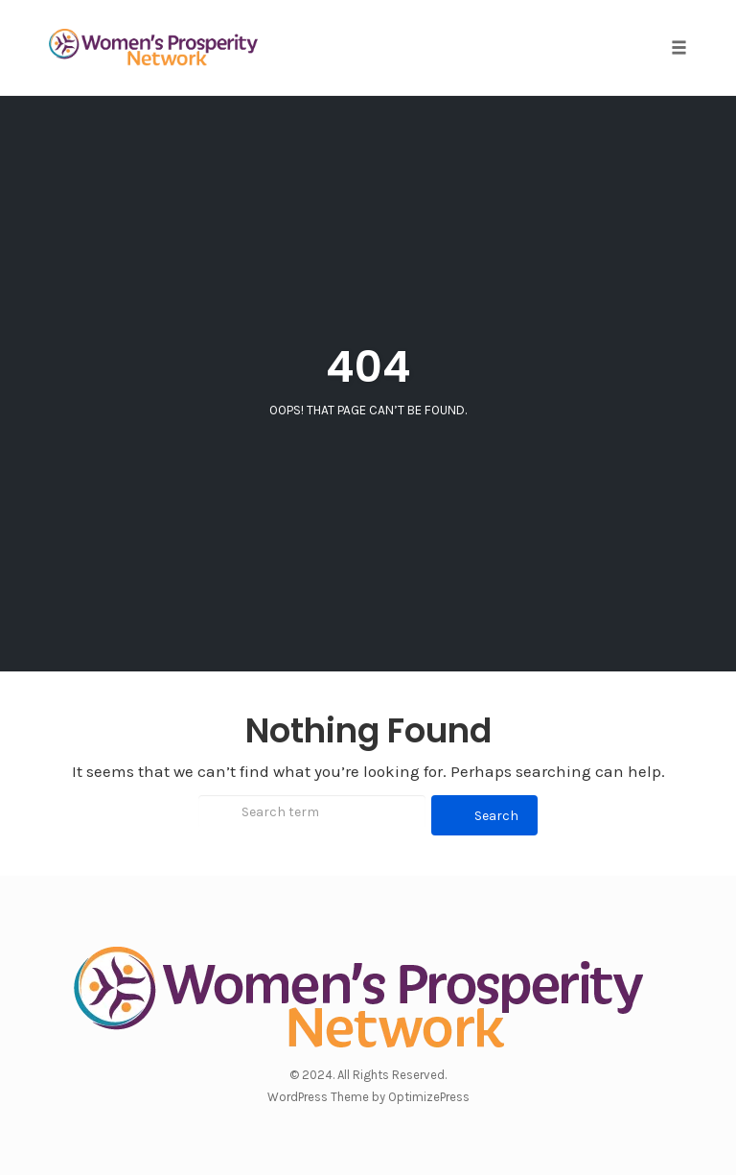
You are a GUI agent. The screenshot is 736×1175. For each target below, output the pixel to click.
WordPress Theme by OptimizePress (368, 1097)
